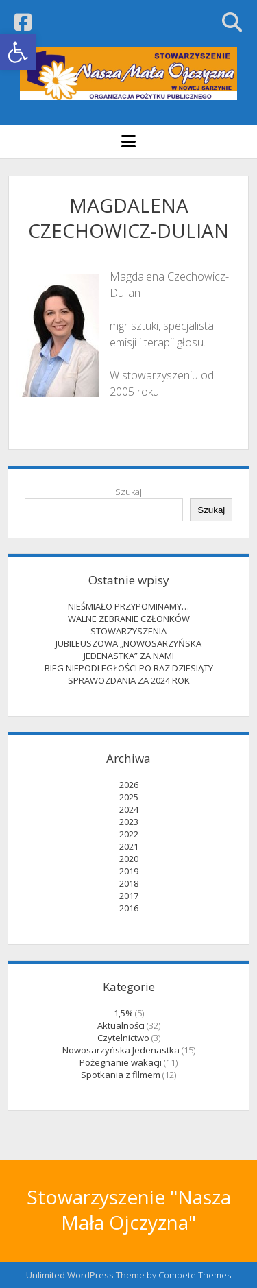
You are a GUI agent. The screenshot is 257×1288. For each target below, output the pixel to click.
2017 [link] (128, 896)
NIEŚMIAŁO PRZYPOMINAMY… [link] (128, 606)
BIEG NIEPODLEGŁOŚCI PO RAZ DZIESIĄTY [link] (129, 668)
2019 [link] (128, 871)
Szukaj (128, 492)
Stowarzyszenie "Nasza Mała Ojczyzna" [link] (129, 1209)
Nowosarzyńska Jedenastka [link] (121, 1050)
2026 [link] (128, 784)
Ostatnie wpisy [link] (128, 580)
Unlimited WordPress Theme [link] (85, 1275)
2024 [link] (128, 809)
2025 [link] (128, 797)
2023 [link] (128, 821)
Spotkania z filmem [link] (120, 1075)
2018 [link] (128, 883)
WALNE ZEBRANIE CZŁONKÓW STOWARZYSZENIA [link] (129, 624)
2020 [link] (128, 858)
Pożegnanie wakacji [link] (120, 1062)
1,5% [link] (123, 1013)
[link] (18, 52)
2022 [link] (128, 834)
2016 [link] (128, 908)
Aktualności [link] (121, 1025)
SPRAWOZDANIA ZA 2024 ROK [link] (129, 680)
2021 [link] (128, 846)
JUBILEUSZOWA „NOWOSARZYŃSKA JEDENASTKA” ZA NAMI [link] (128, 649)
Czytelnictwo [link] (123, 1037)
